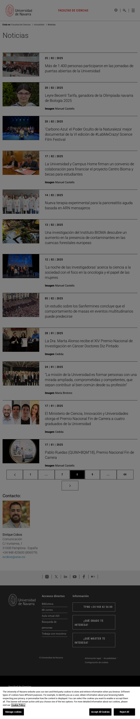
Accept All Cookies (100, 712)
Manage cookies (13, 712)
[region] (70, 703)
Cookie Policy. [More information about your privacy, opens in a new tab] (18, 705)
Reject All (124, 712)
